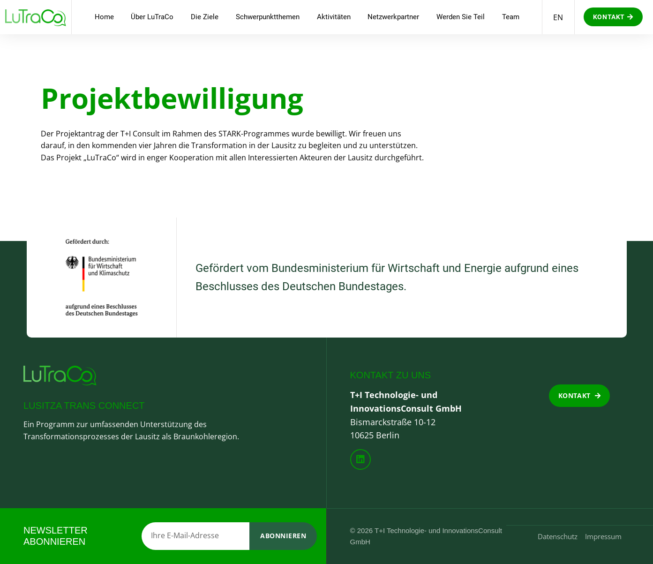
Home (104, 17)
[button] (613, 17)
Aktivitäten (334, 17)
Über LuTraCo (152, 17)
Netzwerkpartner (393, 17)
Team (510, 17)
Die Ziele (204, 17)
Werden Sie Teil (460, 17)
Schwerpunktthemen (268, 17)
